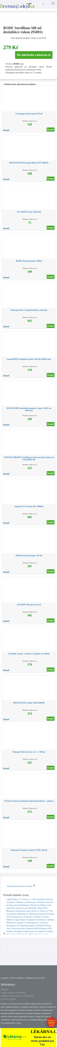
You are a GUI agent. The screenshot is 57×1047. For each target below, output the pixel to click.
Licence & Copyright (8, 999)
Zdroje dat (4, 989)
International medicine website (21, 886)
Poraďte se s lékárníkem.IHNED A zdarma (52, 1022)
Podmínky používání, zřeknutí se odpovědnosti (17, 996)
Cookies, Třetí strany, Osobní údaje (13, 993)
